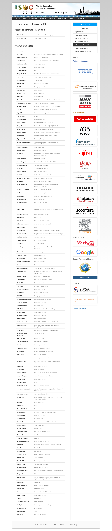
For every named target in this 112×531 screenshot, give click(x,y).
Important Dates (33, 18)
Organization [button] (62, 18)
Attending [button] (52, 18)
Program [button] (43, 18)
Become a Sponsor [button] (85, 277)
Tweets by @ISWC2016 (79, 308)
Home (18, 18)
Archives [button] (81, 18)
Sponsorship (71, 18)
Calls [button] (24, 18)
